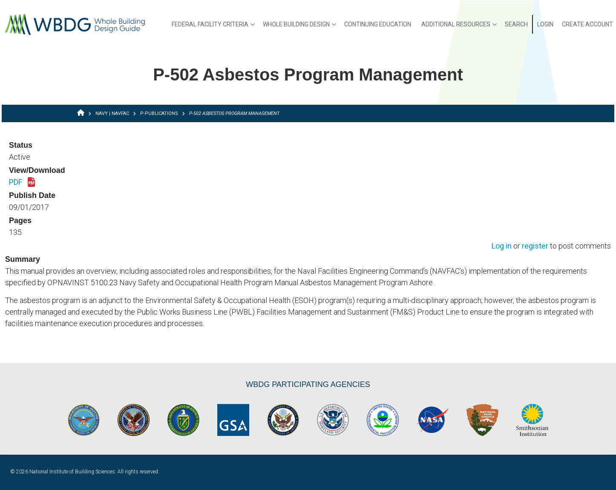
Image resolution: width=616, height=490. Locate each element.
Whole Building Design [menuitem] (299, 27)
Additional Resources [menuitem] (459, 27)
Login (545, 24)
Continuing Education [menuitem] (377, 24)
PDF (22, 183)
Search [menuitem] (516, 24)
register (535, 246)
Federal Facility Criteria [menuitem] (213, 27)
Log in (502, 246)
